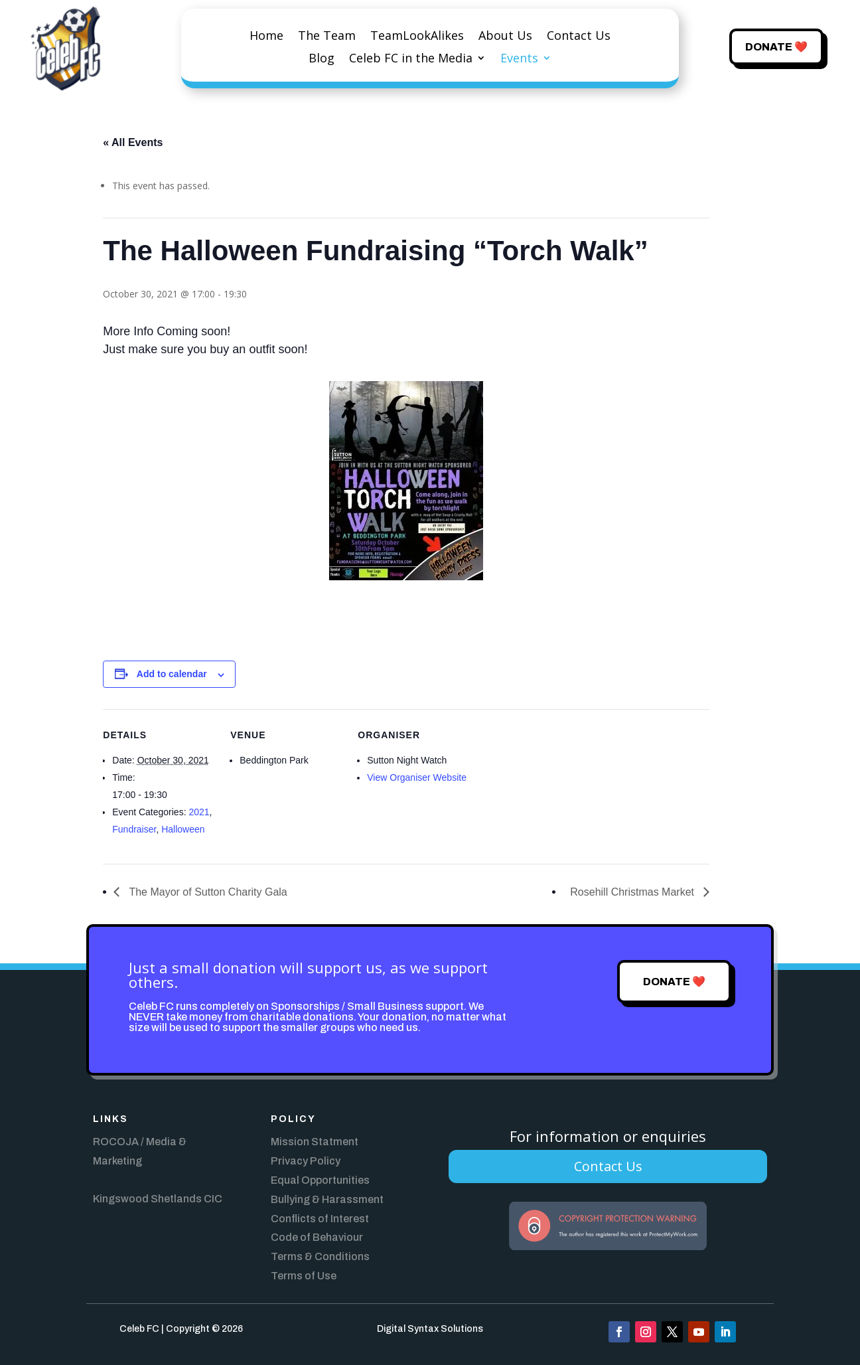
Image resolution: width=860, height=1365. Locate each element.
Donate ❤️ (776, 46)
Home (266, 37)
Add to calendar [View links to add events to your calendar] (172, 674)
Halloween (182, 829)
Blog (321, 59)
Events (519, 59)
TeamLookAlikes (417, 37)
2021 (198, 812)
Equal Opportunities (320, 1180)
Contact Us (578, 37)
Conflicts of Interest (320, 1218)
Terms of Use (303, 1275)
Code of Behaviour (317, 1237)
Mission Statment (314, 1141)
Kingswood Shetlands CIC (157, 1198)
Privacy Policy (305, 1160)
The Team (327, 37)
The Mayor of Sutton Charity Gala (206, 892)
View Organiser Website (416, 777)
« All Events (133, 142)
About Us (505, 37)
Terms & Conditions (320, 1256)
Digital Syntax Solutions (430, 1329)
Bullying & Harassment (327, 1199)
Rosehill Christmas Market (633, 892)
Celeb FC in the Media (410, 59)
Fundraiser (134, 829)
